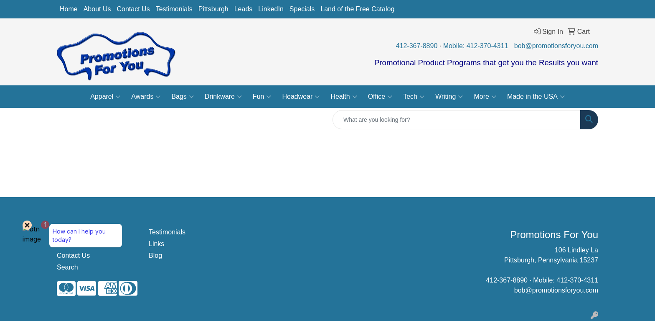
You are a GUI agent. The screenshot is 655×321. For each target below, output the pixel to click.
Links (156, 243)
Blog (155, 255)
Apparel (105, 97)
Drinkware (223, 97)
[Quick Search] (457, 119)
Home (69, 9)
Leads (243, 9)
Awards (145, 97)
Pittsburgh (213, 9)
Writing (449, 97)
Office (380, 97)
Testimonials (174, 9)
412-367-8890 (417, 45)
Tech (413, 97)
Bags (182, 97)
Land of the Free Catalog (357, 9)
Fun (262, 97)
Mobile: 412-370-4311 (475, 45)
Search (67, 267)
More (485, 97)
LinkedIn (271, 9)
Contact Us (133, 9)
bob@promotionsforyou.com (556, 45)
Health (343, 97)
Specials (302, 9)
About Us (97, 9)
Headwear (301, 97)
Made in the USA (536, 97)
